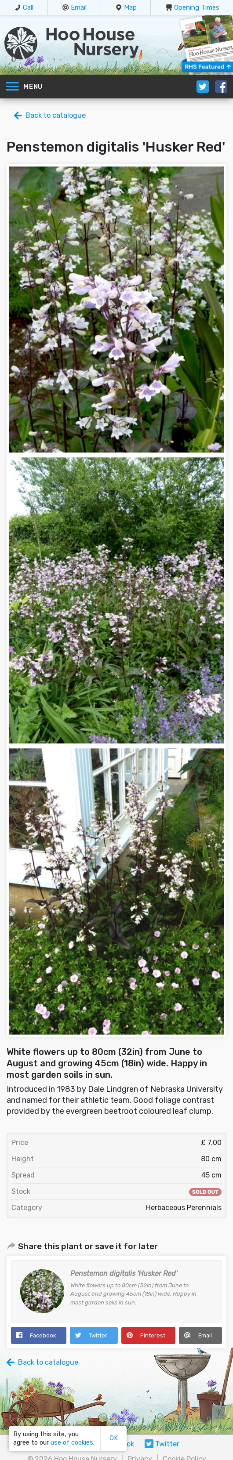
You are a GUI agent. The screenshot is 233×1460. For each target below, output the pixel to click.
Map (130, 7)
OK (113, 1438)
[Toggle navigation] (12, 86)
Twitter (98, 1335)
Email (79, 7)
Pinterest (152, 1335)
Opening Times (196, 7)
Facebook (43, 1335)
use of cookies (72, 1442)
